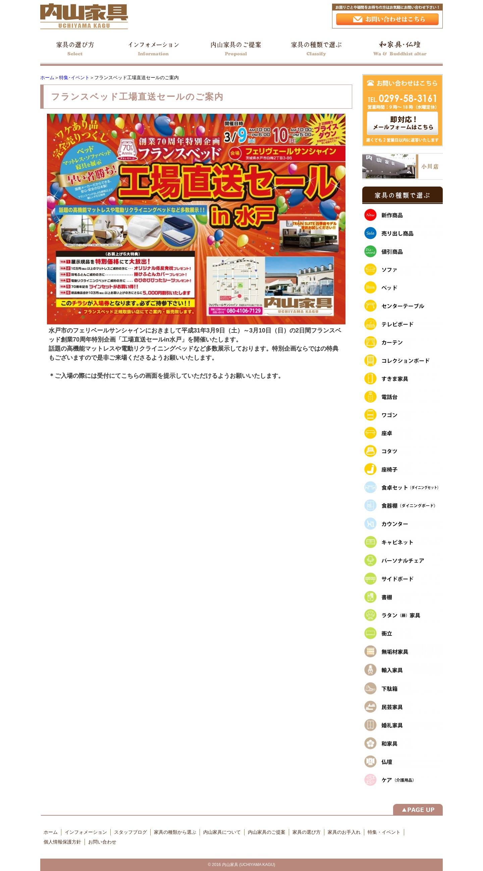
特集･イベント (74, 77)
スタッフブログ (130, 832)
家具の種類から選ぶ (175, 832)
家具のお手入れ (344, 832)
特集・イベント (384, 832)
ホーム (47, 77)
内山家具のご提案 (266, 832)
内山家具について (222, 832)
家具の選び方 (306, 832)
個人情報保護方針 (62, 841)
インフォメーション (86, 832)
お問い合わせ (102, 841)
